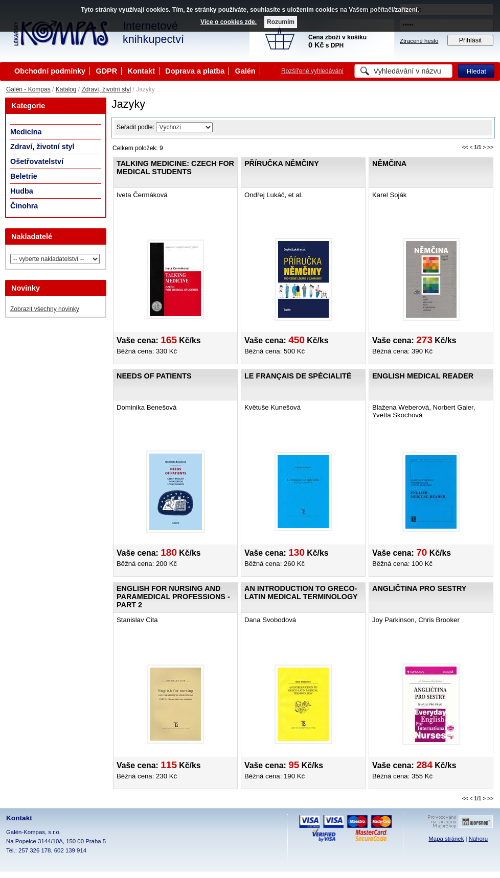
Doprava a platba (194, 71)
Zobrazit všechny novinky (44, 309)
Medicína (26, 132)
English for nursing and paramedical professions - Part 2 (173, 596)
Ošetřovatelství (36, 161)
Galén (245, 71)
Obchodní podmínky (49, 71)
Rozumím (280, 22)
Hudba (21, 191)
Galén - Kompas (28, 89)
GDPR (106, 71)
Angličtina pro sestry (419, 588)
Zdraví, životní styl (106, 89)
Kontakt (141, 71)
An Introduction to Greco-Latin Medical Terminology (301, 592)
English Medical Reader (422, 376)
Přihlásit (470, 40)
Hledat (476, 71)
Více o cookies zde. (228, 22)
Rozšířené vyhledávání (312, 71)
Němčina (389, 163)
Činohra (24, 206)
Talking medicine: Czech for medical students (175, 167)
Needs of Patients (154, 376)
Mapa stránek (446, 839)
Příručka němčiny (281, 163)
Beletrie (23, 176)
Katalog (66, 89)
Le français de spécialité (297, 376)
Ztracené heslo (419, 41)
